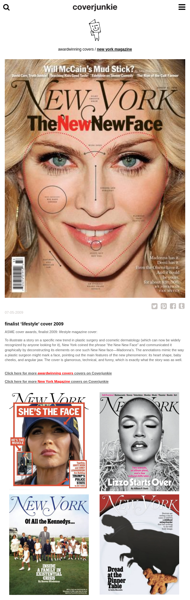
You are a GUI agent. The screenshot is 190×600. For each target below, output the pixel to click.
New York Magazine (114, 49)
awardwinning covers (76, 49)
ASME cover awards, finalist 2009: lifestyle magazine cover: (51, 332)
